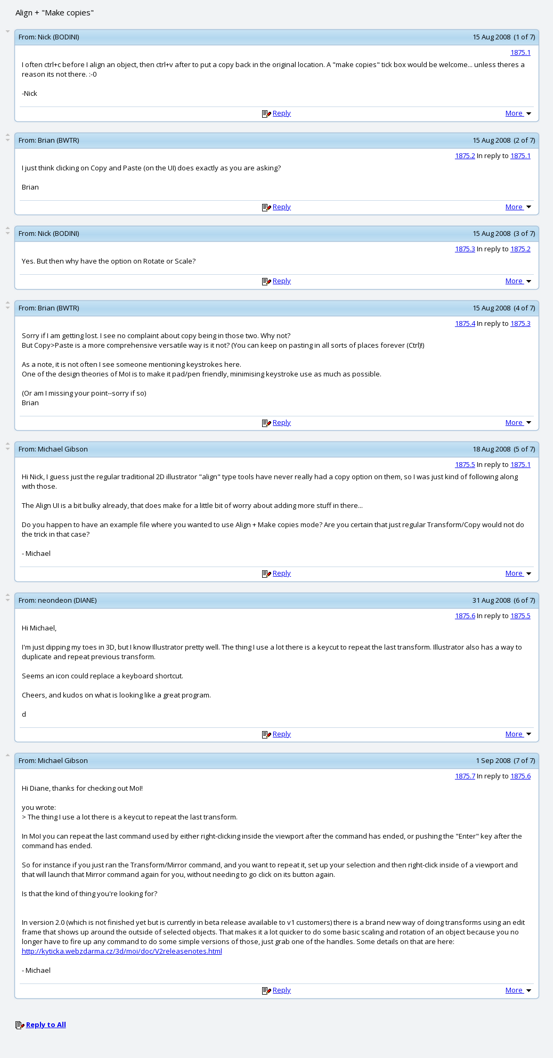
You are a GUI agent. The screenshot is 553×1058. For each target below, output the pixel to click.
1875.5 (465, 464)
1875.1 (520, 52)
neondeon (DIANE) (67, 600)
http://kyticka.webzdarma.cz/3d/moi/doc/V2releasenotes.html (122, 951)
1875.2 (465, 155)
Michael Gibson (63, 449)
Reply (282, 113)
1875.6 (465, 615)
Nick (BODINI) (58, 37)
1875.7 (465, 776)
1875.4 (465, 323)
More (519, 113)
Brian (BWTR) (58, 140)
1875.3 (465, 248)
